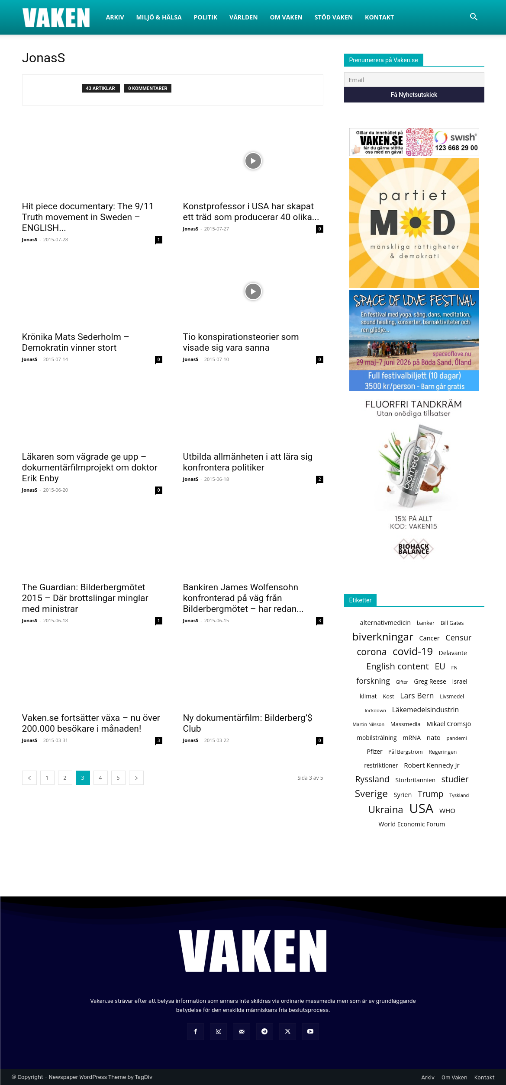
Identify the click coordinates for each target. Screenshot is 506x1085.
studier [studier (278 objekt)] (455, 779)
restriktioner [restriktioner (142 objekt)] (381, 765)
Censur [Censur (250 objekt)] (458, 637)
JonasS (30, 239)
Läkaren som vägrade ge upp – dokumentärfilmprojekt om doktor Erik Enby (90, 467)
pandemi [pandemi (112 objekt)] (456, 738)
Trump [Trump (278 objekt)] (431, 794)
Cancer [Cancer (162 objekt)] (429, 638)
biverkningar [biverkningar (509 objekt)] (382, 636)
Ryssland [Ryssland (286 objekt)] (372, 779)
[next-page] (136, 778)
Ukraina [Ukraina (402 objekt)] (385, 809)
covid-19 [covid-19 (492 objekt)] (413, 651)
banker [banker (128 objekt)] (426, 623)
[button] (474, 18)
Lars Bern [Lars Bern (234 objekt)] (417, 695)
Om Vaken (286, 17)
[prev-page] (29, 778)
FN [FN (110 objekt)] (454, 667)
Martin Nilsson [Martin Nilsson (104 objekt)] (368, 724)
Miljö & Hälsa (159, 17)
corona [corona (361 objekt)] (372, 651)
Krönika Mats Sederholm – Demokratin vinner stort (75, 342)
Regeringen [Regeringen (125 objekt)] (443, 751)
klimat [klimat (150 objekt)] (368, 696)
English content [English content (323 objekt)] (397, 666)
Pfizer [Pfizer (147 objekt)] (375, 751)
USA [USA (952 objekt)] (421, 808)
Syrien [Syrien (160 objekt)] (403, 794)
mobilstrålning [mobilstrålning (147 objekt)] (376, 737)
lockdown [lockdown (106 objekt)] (375, 710)
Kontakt (379, 17)
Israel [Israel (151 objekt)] (459, 681)
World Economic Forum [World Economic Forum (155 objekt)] (412, 824)
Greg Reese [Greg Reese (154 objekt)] (430, 681)
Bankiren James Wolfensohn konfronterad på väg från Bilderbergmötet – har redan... (243, 598)
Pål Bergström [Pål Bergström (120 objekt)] (405, 751)
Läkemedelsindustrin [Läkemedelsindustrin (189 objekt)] (425, 709)
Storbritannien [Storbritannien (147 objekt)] (415, 780)
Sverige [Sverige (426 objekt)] (371, 793)
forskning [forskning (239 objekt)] (373, 680)
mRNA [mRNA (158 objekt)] (412, 737)
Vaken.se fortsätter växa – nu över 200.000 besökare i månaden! (91, 723)
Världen (243, 17)
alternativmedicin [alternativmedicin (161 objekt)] (385, 622)
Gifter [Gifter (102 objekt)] (402, 682)
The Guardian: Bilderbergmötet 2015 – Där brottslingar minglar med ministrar (85, 598)
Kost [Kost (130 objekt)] (388, 696)
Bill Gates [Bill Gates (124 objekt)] (452, 623)
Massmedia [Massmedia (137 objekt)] (405, 724)
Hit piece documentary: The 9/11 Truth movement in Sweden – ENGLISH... (88, 217)
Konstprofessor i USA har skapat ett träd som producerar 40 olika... (251, 211)
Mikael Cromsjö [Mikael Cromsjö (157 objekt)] (448, 724)
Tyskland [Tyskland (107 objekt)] (459, 795)
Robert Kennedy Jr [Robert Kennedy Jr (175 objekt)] (432, 765)
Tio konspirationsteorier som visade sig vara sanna (241, 342)
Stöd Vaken (334, 17)
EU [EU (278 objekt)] (440, 666)
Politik (206, 17)
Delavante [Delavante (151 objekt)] (453, 653)
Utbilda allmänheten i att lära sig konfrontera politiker (248, 462)
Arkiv (115, 17)
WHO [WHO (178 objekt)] (447, 810)
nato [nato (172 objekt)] (434, 737)
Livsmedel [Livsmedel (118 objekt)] (452, 696)
